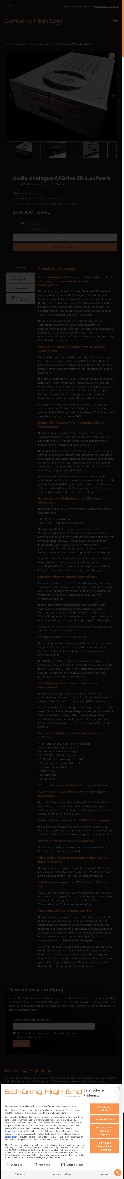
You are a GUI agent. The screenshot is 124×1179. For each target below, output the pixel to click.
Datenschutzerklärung (15, 1131)
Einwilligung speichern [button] (104, 1109)
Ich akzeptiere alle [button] (105, 1119)
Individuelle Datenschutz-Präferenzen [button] (104, 1146)
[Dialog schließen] (118, 1088)
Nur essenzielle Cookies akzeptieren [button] (104, 1131)
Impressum (104, 1174)
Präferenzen (20, 1174)
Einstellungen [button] (11, 1137)
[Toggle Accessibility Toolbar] (118, 1173)
